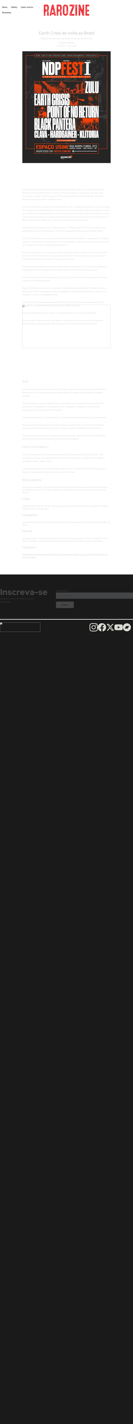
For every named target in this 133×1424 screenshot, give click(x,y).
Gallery (14, 7)
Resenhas (6, 12)
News (4, 7)
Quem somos (27, 7)
